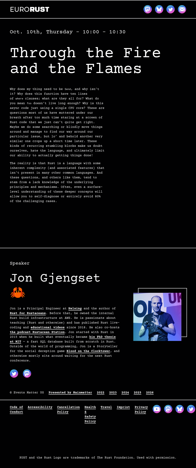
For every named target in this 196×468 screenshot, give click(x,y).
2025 (137, 392)
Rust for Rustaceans (28, 313)
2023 (113, 392)
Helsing (75, 308)
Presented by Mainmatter (70, 392)
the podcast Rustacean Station (37, 332)
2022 (100, 392)
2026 (150, 392)
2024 (125, 392)
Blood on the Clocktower (88, 351)
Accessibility (40, 407)
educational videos (48, 327)
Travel (106, 407)
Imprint (123, 407)
